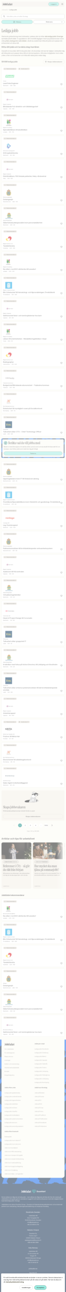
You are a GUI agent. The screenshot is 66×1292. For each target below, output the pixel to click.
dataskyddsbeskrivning (15, 1282)
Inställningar (26, 1287)
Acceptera (40, 1287)
